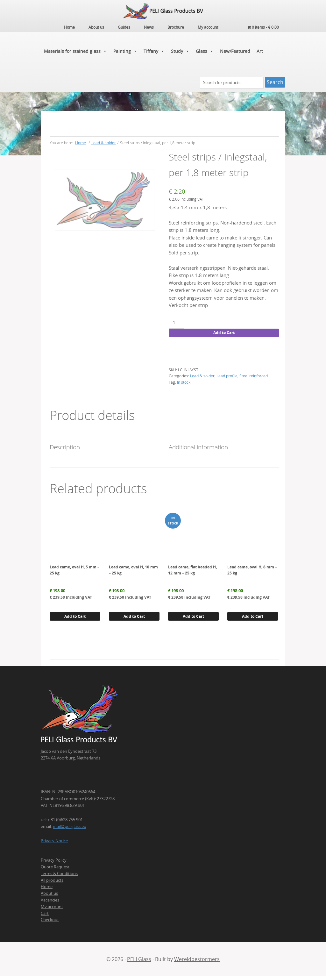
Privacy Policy (54, 860)
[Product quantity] (176, 322)
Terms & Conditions (59, 873)
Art (260, 51)
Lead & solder (103, 142)
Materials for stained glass (75, 51)
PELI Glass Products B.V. (163, 11)
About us (49, 893)
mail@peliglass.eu (69, 826)
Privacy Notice (54, 840)
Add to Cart (224, 332)
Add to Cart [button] (75, 616)
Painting (125, 51)
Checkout (50, 920)
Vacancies (50, 899)
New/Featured (235, 51)
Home (47, 886)
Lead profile (226, 375)
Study (180, 51)
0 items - (263, 27)
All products (52, 880)
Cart (45, 913)
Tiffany (154, 51)
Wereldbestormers (197, 959)
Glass (205, 51)
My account (52, 906)
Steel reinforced (253, 375)
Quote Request (55, 866)
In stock (183, 381)
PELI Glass (139, 959)
